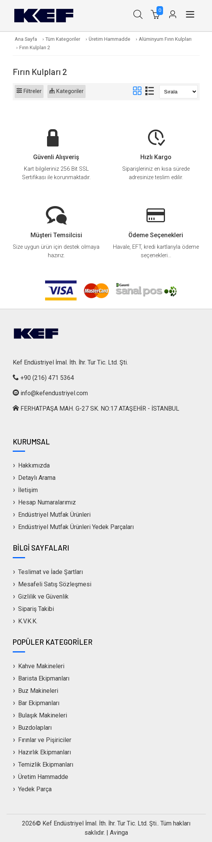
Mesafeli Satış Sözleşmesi (54, 584)
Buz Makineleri (38, 690)
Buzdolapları (35, 727)
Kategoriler (66, 91)
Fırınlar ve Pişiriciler (44, 740)
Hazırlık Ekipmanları (44, 752)
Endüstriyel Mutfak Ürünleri (54, 514)
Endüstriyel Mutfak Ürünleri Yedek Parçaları (76, 527)
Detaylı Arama (37, 477)
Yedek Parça (35, 789)
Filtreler (29, 91)
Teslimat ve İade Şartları (50, 572)
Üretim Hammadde (109, 39)
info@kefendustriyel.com (54, 393)
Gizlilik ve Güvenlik (43, 596)
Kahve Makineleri (41, 666)
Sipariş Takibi (36, 608)
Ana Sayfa (26, 39)
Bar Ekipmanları (38, 703)
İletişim (28, 490)
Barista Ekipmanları (43, 678)
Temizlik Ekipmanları (45, 764)
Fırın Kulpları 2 (34, 47)
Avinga (119, 832)
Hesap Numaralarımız (47, 502)
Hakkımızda (34, 465)
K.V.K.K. (27, 621)
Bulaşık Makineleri (42, 715)
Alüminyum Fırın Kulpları (165, 39)
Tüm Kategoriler (62, 39)
